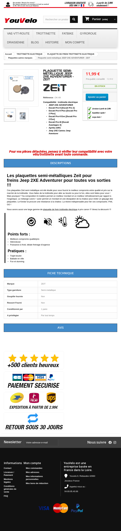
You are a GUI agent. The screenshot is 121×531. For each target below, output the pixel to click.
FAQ (6, 496)
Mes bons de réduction (37, 483)
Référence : (48, 97)
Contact (7, 468)
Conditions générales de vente (10, 489)
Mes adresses (32, 472)
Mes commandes (34, 468)
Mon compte (32, 463)
